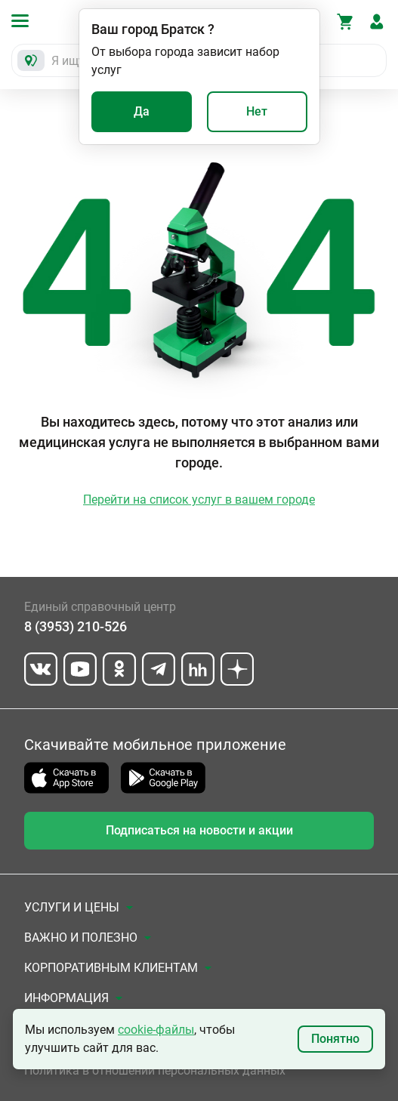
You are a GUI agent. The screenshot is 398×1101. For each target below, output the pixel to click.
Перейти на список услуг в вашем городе (199, 499)
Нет (256, 111)
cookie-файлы (156, 1029)
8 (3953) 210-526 (75, 626)
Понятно (335, 1039)
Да (142, 111)
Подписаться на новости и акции (199, 830)
